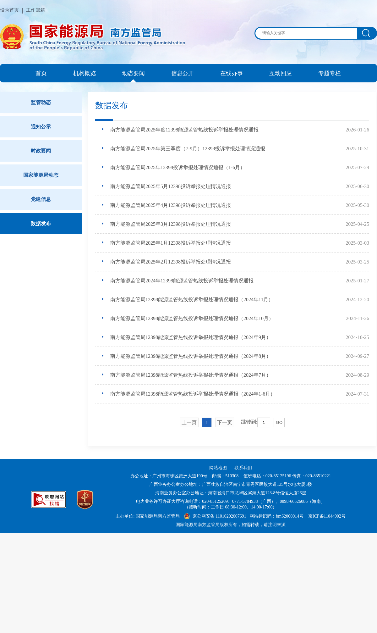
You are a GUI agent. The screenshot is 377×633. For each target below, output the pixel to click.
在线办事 (231, 73)
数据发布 (41, 223)
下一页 (224, 422)
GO (279, 422)
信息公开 (182, 73)
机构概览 (84, 73)
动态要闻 (133, 73)
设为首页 (9, 10)
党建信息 (41, 199)
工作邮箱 (35, 10)
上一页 (189, 422)
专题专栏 (329, 73)
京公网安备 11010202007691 (220, 516)
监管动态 (41, 102)
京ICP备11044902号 (327, 516)
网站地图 (218, 467)
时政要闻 (41, 150)
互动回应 (280, 73)
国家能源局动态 (40, 175)
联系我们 (243, 467)
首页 (41, 73)
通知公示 (41, 126)
